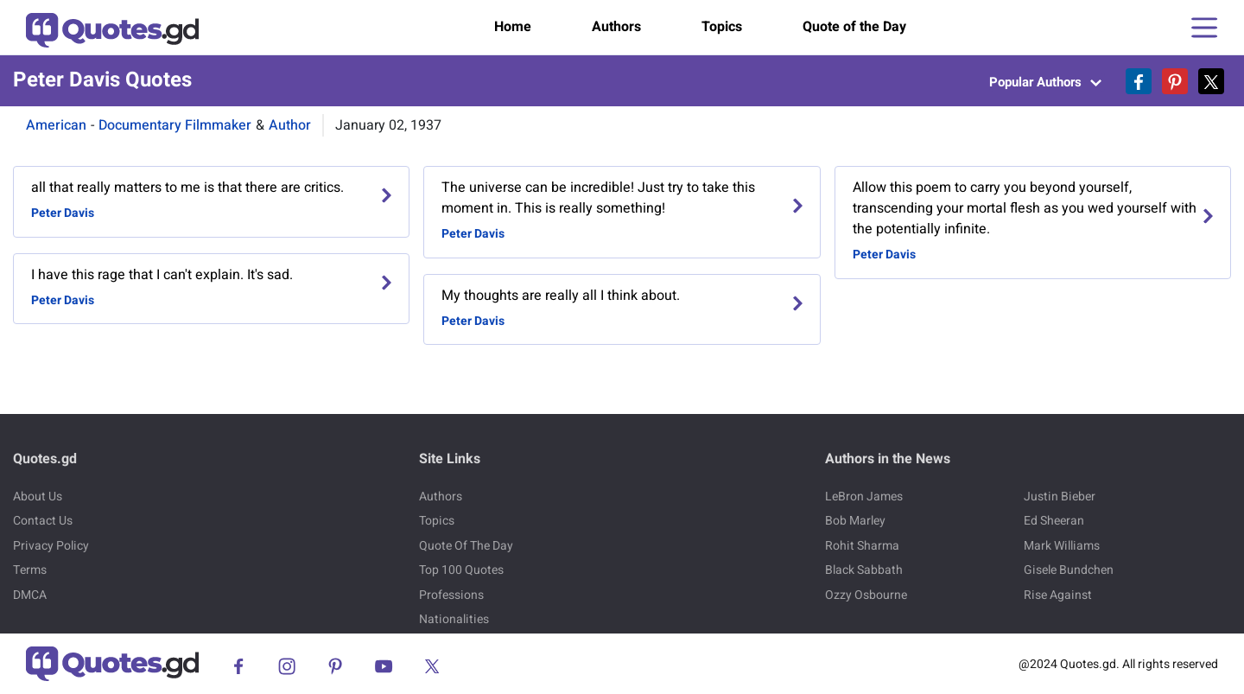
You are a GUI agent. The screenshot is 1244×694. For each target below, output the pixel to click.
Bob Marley (855, 521)
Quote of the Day (854, 26)
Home (512, 26)
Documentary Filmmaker (174, 125)
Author (290, 125)
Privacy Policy (51, 546)
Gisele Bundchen (1069, 570)
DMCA (30, 595)
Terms (30, 570)
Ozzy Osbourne (866, 595)
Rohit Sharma (862, 546)
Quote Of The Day (466, 546)
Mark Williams (1062, 546)
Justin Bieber (1059, 496)
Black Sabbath (864, 570)
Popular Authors (1045, 82)
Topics (721, 26)
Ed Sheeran (1054, 521)
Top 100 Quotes (461, 570)
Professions (451, 595)
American (56, 125)
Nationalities (454, 619)
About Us (37, 496)
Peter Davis (62, 213)
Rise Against (1058, 595)
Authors (616, 26)
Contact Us (43, 521)
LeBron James (864, 496)
